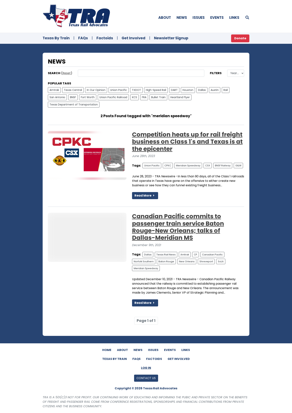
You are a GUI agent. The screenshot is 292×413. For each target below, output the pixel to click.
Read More (145, 195)
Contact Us (146, 378)
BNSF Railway (223, 165)
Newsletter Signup (171, 38)
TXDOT (136, 90)
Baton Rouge (166, 261)
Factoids (104, 38)
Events (217, 17)
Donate (240, 38)
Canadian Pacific (212, 254)
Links (234, 17)
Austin (215, 90)
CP (195, 254)
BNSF (73, 97)
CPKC (167, 165)
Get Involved (133, 38)
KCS (134, 97)
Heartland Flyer (180, 97)
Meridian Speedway (188, 165)
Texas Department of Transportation (74, 104)
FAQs (83, 38)
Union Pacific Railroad (113, 97)
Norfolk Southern (144, 261)
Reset (66, 73)
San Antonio (57, 97)
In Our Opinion (96, 90)
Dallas (202, 90)
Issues (199, 17)
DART (174, 90)
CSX (207, 165)
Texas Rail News (166, 254)
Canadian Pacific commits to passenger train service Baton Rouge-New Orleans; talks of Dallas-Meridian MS (178, 227)
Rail (225, 90)
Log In (146, 368)
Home (106, 350)
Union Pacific (118, 90)
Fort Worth (88, 97)
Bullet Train (158, 97)
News (182, 17)
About (164, 17)
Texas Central (73, 90)
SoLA (221, 261)
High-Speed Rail (156, 90)
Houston (187, 90)
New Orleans (187, 261)
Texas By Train (56, 38)
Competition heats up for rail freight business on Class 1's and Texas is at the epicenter (187, 141)
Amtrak (54, 90)
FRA (144, 97)
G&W (238, 165)
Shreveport (206, 261)
